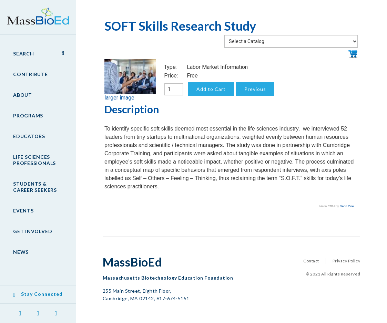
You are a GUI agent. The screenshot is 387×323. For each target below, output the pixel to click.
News (21, 252)
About (22, 95)
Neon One (347, 206)
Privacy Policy (346, 260)
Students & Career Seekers (35, 187)
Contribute (30, 74)
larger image (119, 97)
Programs (28, 115)
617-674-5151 (173, 298)
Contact (311, 260)
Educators (29, 136)
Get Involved (32, 231)
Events (23, 210)
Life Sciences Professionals (34, 160)
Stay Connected (42, 294)
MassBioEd (34, 12)
